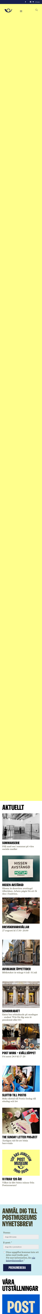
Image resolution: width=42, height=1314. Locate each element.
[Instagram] (30, 2)
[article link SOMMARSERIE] (21, 833)
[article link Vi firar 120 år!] (21, 1169)
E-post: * (7, 1242)
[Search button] (36, 10)
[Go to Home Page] (8, 10)
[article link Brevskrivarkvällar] (21, 917)
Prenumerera (17, 1267)
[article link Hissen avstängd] (21, 875)
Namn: (6, 1232)
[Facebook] (25, 2)
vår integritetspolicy (20, 1259)
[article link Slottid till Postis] (21, 1085)
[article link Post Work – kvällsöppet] (21, 1043)
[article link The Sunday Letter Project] (21, 1127)
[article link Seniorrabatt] (21, 1001)
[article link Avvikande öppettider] (21, 959)
